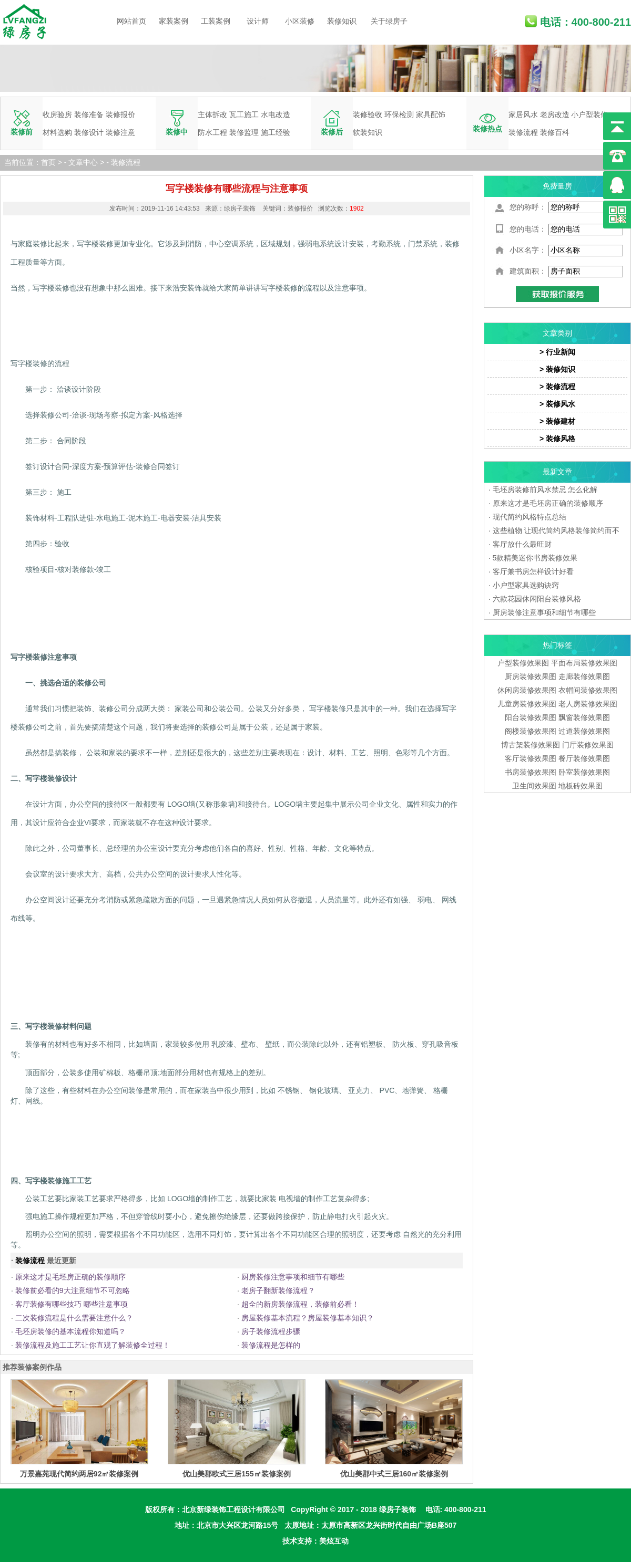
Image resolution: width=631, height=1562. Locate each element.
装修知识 (342, 21)
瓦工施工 (244, 114)
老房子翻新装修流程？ (278, 1290)
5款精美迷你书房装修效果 (535, 558)
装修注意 (120, 132)
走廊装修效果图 (584, 676)
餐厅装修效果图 (584, 758)
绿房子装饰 (397, 1509)
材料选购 (57, 132)
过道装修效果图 (584, 731)
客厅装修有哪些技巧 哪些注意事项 (71, 1304)
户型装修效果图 (523, 663)
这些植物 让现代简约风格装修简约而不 (556, 530)
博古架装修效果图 (530, 745)
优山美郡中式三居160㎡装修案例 (394, 1474)
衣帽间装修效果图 (587, 690)
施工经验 (275, 132)
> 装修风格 (557, 438)
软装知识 (367, 132)
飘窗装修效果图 (584, 717)
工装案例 (215, 21)
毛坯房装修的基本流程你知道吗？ (70, 1331)
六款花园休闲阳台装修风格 (537, 599)
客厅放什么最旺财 (522, 544)
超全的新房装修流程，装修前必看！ (300, 1304)
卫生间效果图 (534, 786)
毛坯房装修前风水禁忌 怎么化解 (545, 489)
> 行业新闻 (557, 352)
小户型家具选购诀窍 (526, 585)
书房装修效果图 (530, 772)
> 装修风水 (557, 404)
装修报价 (120, 114)
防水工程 (212, 132)
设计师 (258, 21)
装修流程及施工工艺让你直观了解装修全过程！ (92, 1345)
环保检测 (399, 114)
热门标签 (557, 645)
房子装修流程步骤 (270, 1331)
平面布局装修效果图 (584, 663)
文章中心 (83, 162)
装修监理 (244, 132)
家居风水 (523, 114)
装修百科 (554, 132)
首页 (48, 162)
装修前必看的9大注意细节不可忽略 (72, 1290)
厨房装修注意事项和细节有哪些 (292, 1277)
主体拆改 (212, 114)
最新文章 (557, 471)
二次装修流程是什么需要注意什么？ (74, 1318)
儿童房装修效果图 (526, 704)
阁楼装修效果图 (531, 731)
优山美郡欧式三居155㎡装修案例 (236, 1474)
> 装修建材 (557, 421)
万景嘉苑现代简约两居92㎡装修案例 (79, 1474)
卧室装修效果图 (584, 772)
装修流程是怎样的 (270, 1345)
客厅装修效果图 (530, 758)
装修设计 (89, 132)
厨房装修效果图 (530, 676)
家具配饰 (430, 114)
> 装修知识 (557, 369)
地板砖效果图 (580, 786)
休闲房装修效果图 (526, 690)
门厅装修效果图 (588, 745)
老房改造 (554, 114)
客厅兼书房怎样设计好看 (533, 571)
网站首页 (131, 21)
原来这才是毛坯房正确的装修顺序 (70, 1277)
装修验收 (367, 114)
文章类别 (557, 333)
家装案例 (173, 21)
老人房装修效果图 (587, 704)
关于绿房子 (389, 21)
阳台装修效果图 (530, 717)
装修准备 (89, 114)
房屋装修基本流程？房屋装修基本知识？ (307, 1318)
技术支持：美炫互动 (315, 1541)
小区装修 (299, 21)
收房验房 (57, 114)
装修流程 (523, 132)
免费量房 (557, 186)
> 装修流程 (557, 386)
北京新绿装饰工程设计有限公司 (233, 1509)
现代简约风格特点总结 (529, 517)
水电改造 (275, 114)
